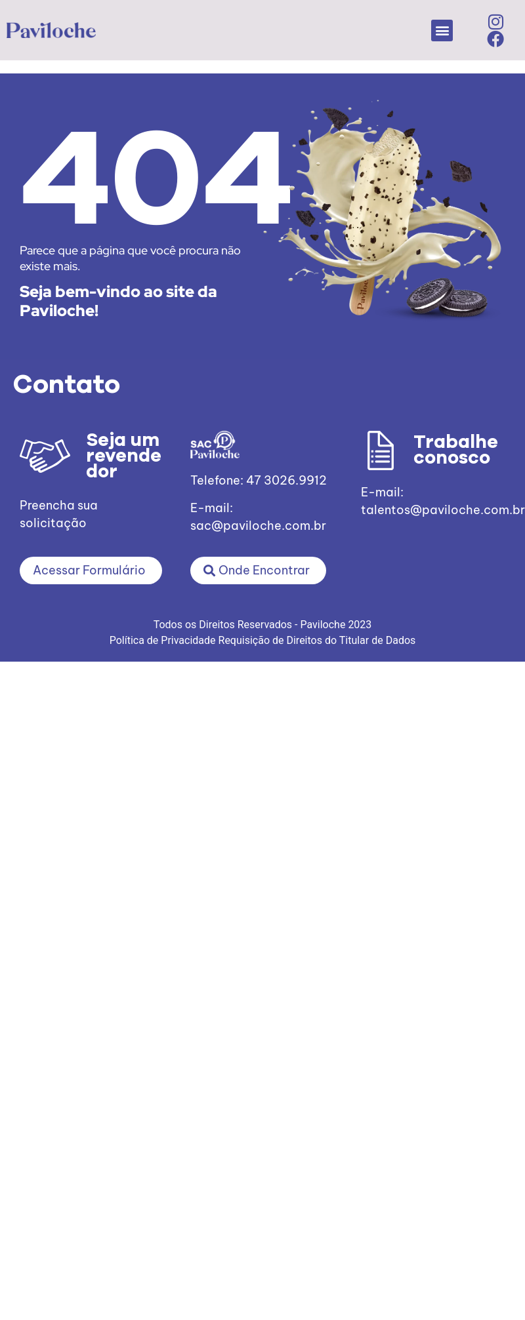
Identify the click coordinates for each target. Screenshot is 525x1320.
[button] (442, 30)
